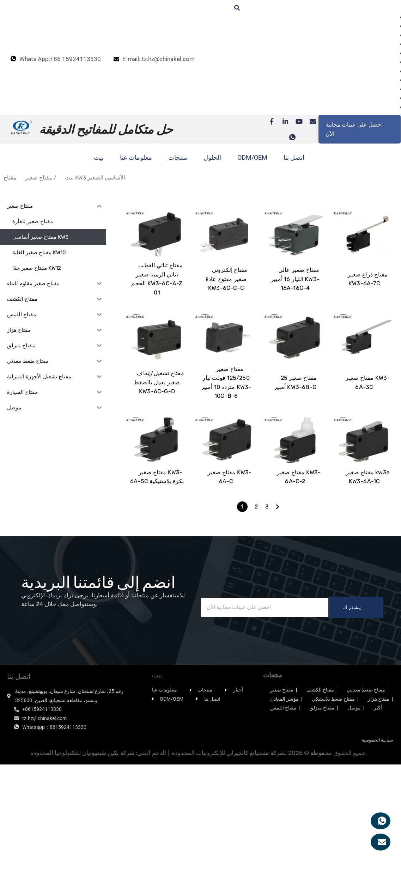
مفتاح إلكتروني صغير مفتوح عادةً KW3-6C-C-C (227, 318)
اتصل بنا (294, 157)
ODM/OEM (252, 157)
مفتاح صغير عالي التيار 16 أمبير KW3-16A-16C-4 (295, 318)
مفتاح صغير (38, 177)
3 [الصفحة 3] (267, 625)
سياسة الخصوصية (377, 859)
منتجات (177, 157)
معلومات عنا (136, 157)
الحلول (212, 157)
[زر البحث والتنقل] (233, 8)
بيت (99, 157)
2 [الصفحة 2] (256, 625)
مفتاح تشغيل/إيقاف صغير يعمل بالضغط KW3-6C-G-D (159, 461)
